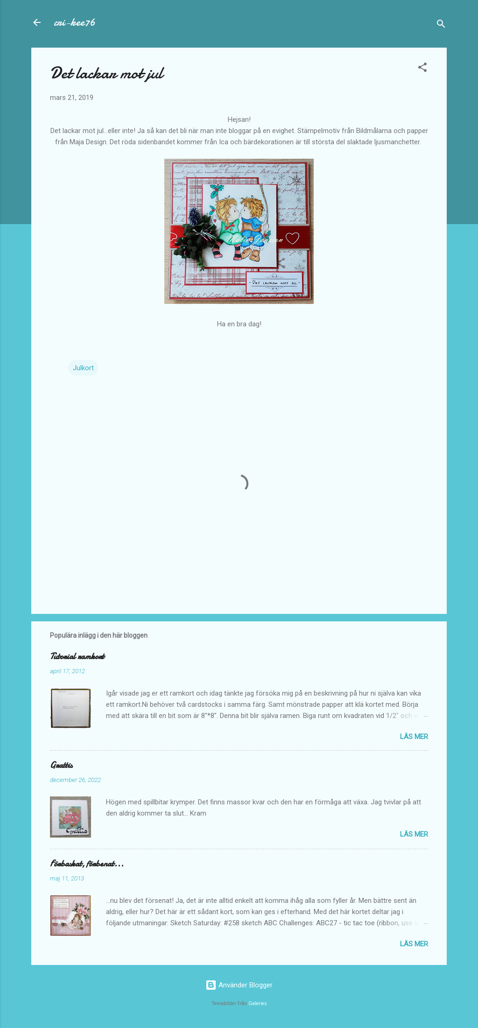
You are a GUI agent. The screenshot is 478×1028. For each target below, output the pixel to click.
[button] (422, 69)
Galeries (257, 1003)
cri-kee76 (74, 22)
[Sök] (441, 25)
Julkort (83, 368)
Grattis (61, 765)
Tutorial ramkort (77, 656)
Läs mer (414, 736)
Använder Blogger (239, 985)
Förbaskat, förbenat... (87, 864)
